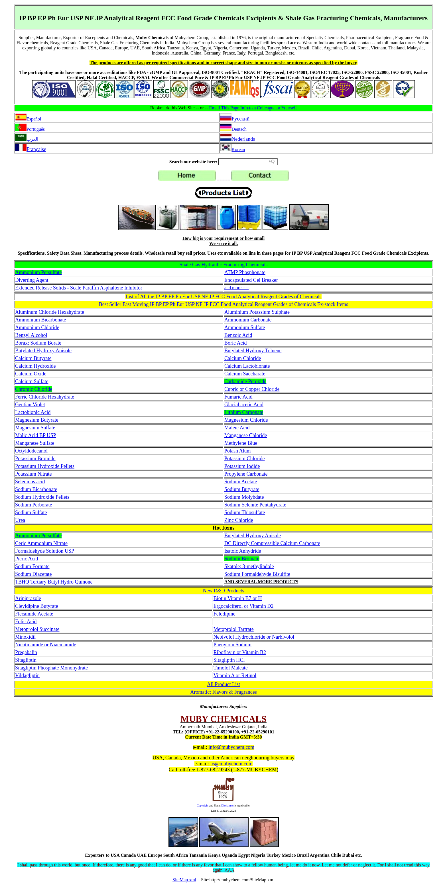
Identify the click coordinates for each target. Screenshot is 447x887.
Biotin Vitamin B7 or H (238, 598)
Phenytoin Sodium (233, 644)
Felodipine (224, 614)
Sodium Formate (32, 566)
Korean (238, 149)
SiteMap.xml (184, 879)
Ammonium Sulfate (244, 327)
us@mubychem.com (231, 764)
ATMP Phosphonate (244, 272)
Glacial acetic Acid (243, 404)
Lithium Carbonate (243, 412)
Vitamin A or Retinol (235, 675)
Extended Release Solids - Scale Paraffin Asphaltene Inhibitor (78, 288)
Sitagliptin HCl (229, 660)
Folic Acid (26, 621)
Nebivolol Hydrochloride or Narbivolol (254, 637)
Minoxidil (25, 637)
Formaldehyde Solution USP (44, 551)
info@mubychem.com (231, 747)
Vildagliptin (27, 675)
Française (36, 149)
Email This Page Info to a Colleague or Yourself (253, 107)
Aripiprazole (28, 598)
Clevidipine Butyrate (36, 606)
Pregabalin (26, 652)
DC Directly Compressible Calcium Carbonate (272, 543)
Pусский (240, 119)
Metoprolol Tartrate (234, 629)
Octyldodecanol (31, 451)
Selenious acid (30, 481)
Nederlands (243, 139)
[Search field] (248, 161)
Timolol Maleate (231, 668)
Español (34, 118)
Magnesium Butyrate (36, 420)
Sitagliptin (25, 660)
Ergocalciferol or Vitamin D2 (244, 606)
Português (36, 129)
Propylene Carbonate (245, 474)
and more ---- (236, 287)
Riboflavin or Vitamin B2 (240, 652)
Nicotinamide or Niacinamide (45, 644)
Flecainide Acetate (34, 614)
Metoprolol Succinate (37, 629)
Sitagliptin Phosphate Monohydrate (51, 668)
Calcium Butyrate (33, 358)
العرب (32, 139)
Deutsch (238, 129)
